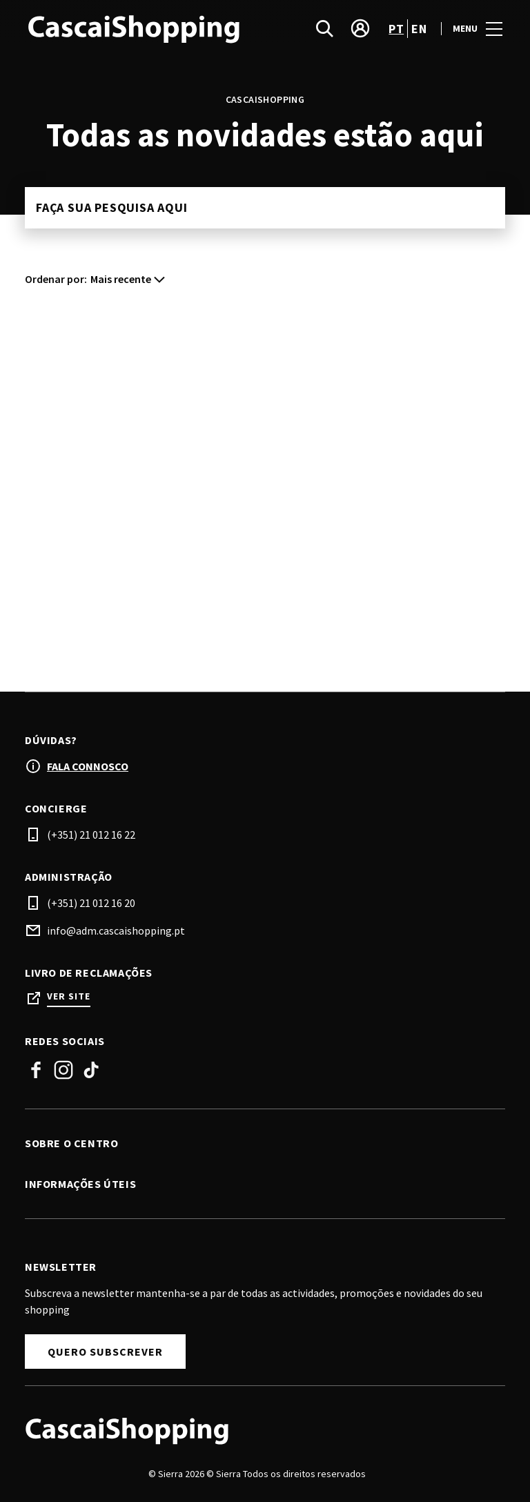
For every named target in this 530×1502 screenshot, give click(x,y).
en (418, 29)
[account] (360, 28)
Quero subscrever (105, 1351)
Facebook (36, 1070)
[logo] (146, 28)
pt (396, 29)
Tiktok (91, 1070)
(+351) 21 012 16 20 (91, 903)
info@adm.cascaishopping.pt (116, 930)
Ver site (68, 996)
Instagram (63, 1070)
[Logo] (257, 1430)
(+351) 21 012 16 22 (91, 834)
